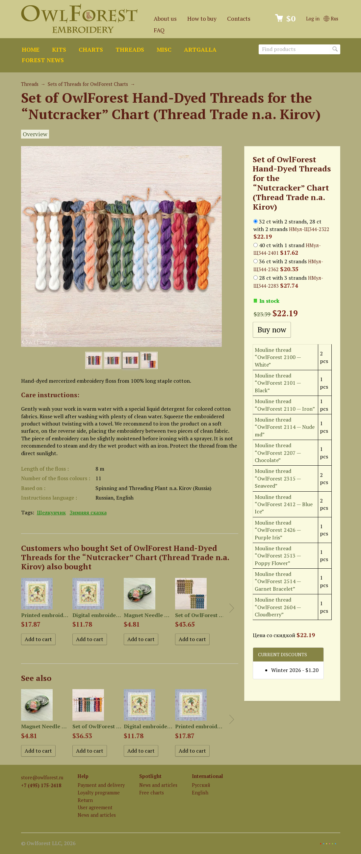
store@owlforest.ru (42, 777)
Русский (201, 785)
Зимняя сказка (88, 512)
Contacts (238, 18)
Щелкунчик (51, 512)
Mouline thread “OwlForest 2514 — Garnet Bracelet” (278, 581)
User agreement (95, 807)
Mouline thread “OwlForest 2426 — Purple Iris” (278, 530)
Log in (313, 18)
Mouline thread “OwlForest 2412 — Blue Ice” (284, 504)
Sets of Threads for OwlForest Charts (88, 84)
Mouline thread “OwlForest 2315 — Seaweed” (278, 478)
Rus (330, 18)
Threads (130, 49)
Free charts (151, 792)
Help (83, 776)
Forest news (43, 60)
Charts (91, 49)
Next (232, 608)
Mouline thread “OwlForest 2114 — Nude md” (285, 427)
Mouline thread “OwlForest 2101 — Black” (278, 383)
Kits (59, 49)
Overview (35, 134)
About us (165, 18)
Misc (164, 49)
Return (85, 800)
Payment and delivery (101, 785)
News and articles (97, 815)
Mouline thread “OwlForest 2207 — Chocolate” (278, 453)
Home (30, 49)
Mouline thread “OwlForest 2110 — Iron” (285, 405)
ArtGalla (200, 49)
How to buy (202, 18)
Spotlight (150, 776)
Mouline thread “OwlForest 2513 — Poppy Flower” (278, 556)
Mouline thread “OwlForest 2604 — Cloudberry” (278, 607)
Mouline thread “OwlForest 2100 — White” (278, 357)
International (207, 776)
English (200, 792)
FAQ (159, 30)
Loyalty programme (99, 792)
